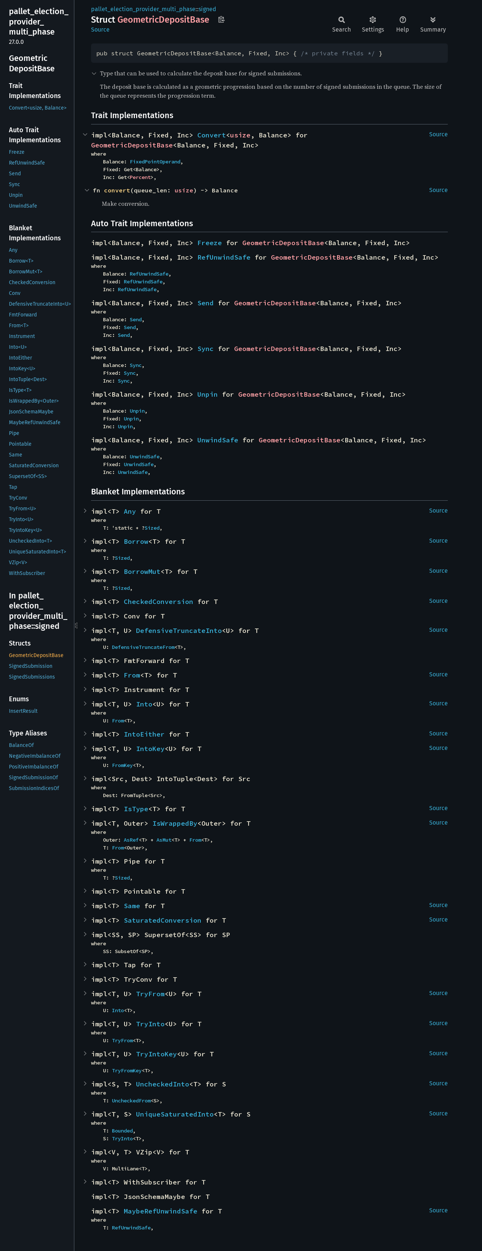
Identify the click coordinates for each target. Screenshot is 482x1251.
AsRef (131, 839)
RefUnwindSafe (223, 257)
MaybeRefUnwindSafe (160, 1211)
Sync (205, 348)
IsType (136, 809)
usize (240, 135)
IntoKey (150, 748)
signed (207, 9)
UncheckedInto (162, 1084)
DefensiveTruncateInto (179, 630)
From (132, 675)
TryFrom (150, 994)
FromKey (122, 765)
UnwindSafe (217, 440)
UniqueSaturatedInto (175, 1114)
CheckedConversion (158, 601)
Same (132, 905)
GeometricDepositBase (132, 145)
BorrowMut (142, 571)
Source (100, 29)
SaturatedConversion (162, 920)
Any (130, 511)
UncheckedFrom (131, 1100)
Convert (211, 135)
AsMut (163, 839)
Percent (140, 177)
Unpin (207, 394)
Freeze (209, 242)
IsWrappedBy (174, 823)
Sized (152, 527)
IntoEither (144, 734)
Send (205, 303)
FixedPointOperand (155, 161)
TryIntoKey (156, 1054)
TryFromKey (127, 1070)
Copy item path (221, 19)
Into (144, 704)
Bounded (122, 1130)
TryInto (150, 1024)
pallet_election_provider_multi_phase (143, 9)
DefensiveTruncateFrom (143, 647)
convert (117, 190)
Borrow (136, 541)
